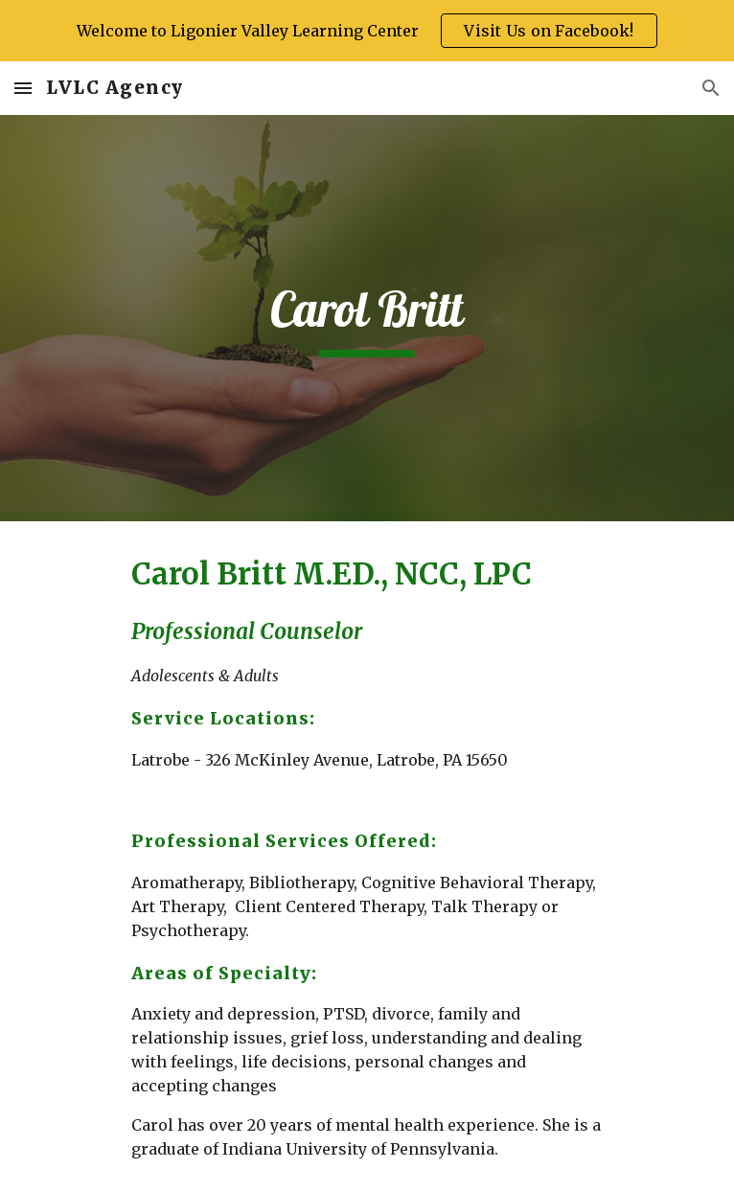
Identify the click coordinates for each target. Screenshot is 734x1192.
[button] (23, 87)
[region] (367, 30)
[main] (366, 318)
